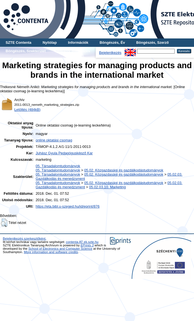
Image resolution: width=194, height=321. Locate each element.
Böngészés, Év (112, 42)
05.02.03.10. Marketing (107, 187)
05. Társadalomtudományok (58, 166)
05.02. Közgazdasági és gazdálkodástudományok (123, 170)
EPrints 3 (87, 245)
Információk (78, 42)
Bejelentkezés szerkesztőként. (24, 238)
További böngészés (73, 51)
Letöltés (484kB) (27, 109)
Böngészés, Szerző (152, 42)
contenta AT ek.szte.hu (82, 242)
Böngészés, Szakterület (26, 51)
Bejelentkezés (110, 53)
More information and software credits (51, 252)
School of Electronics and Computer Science (60, 248)
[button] (4, 223)
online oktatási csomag (54, 140)
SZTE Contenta (18, 42)
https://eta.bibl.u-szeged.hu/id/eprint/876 (68, 206)
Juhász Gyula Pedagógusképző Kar (64, 153)
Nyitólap (50, 42)
